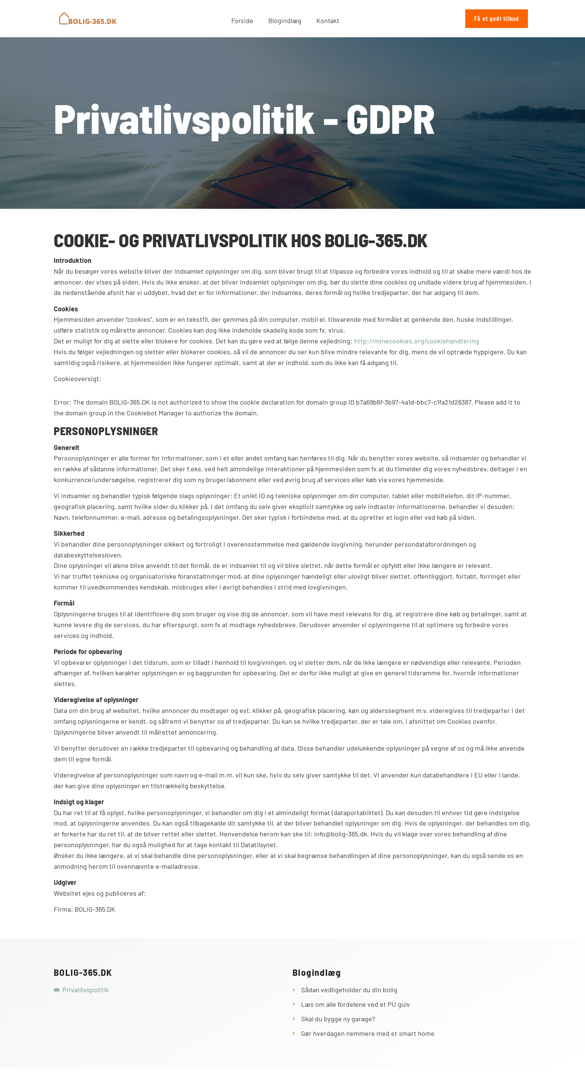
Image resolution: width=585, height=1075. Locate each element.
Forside (242, 20)
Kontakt (327, 20)
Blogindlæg (284, 20)
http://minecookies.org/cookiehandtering (416, 341)
